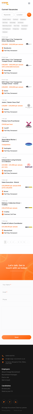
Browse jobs (6, 388)
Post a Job (5, 377)
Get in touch (6, 380)
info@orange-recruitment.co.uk (15, 359)
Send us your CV (7, 391)
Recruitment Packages (9, 374)
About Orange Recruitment (11, 372)
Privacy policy (6, 410)
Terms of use (18, 410)
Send (16, 337)
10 (24, 242)
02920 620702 (10, 355)
